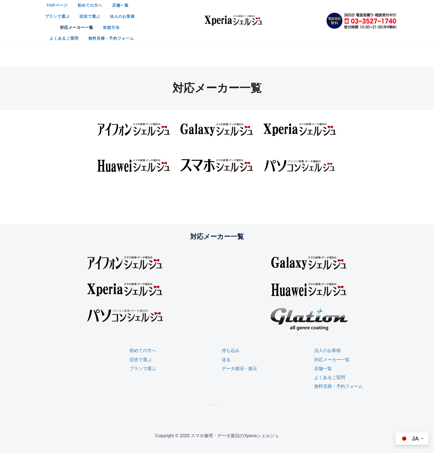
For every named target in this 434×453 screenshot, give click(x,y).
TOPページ (134, 8)
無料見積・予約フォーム (273, 19)
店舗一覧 (198, 8)
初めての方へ (167, 8)
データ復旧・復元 (239, 330)
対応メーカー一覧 (158, 19)
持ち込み (230, 312)
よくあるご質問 (226, 19)
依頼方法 (193, 19)
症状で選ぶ (260, 8)
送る (226, 321)
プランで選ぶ (228, 8)
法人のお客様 (293, 8)
